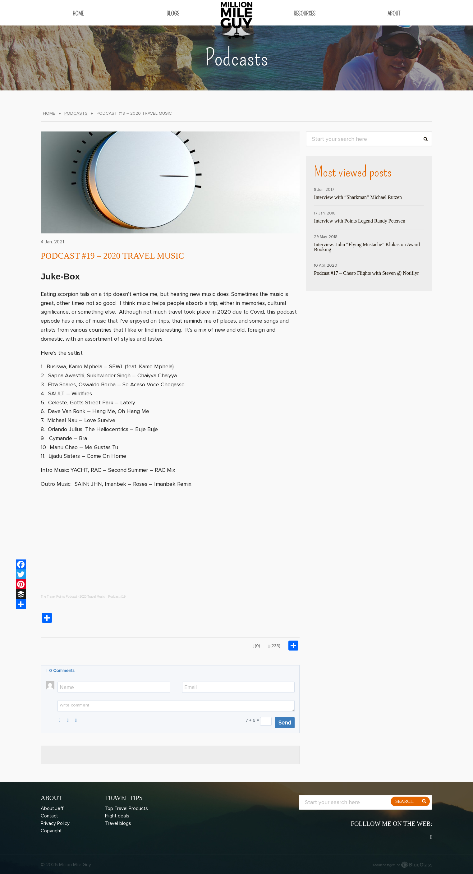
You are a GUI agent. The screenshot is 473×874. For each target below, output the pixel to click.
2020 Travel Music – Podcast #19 (103, 596)
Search (404, 801)
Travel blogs (118, 823)
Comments (60, 670)
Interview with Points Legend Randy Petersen (359, 220)
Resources (304, 13)
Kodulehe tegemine (386, 865)
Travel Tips (124, 797)
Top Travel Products (126, 808)
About (394, 13)
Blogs (173, 13)
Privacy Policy (55, 823)
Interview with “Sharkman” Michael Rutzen (358, 197)
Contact (49, 816)
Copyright (51, 831)
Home (78, 13)
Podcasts (76, 113)
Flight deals (117, 816)
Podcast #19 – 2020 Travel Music (124, 255)
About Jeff (52, 808)
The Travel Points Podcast (59, 596)
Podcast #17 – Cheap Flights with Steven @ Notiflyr (366, 273)
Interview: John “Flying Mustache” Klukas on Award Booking (367, 247)
